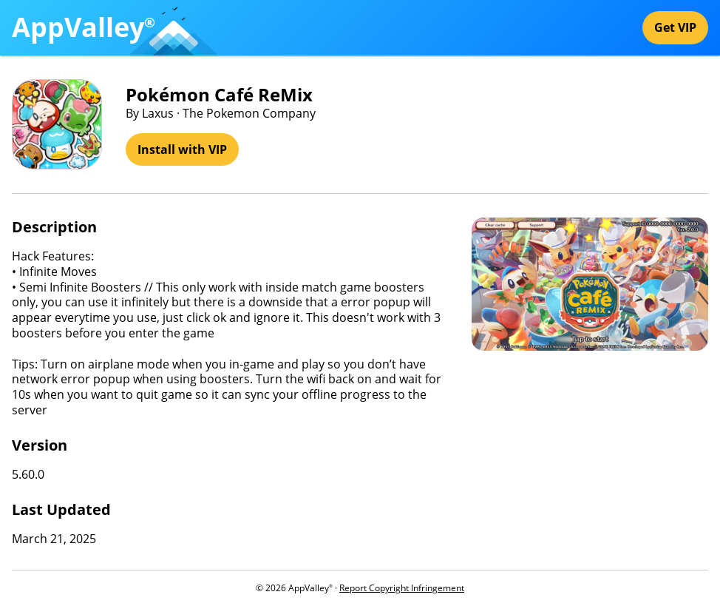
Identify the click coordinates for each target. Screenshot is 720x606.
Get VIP (675, 27)
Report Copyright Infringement (401, 588)
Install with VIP (182, 149)
